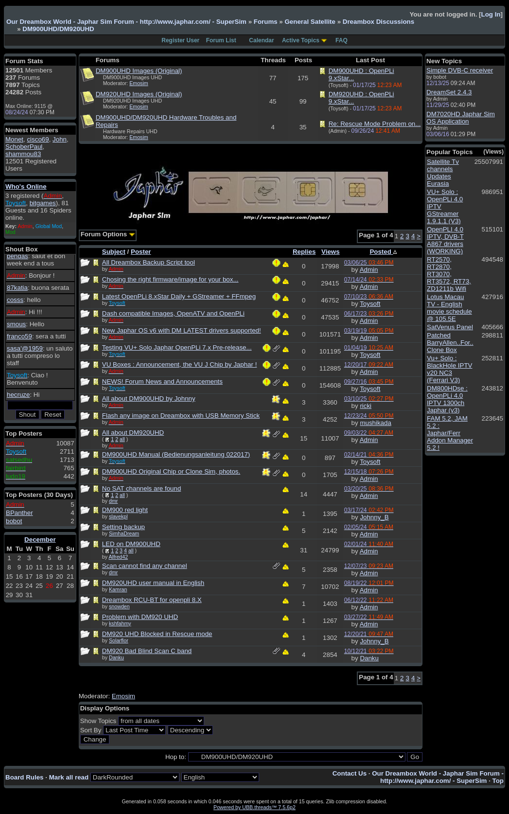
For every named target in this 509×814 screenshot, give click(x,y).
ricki (365, 405)
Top (498, 780)
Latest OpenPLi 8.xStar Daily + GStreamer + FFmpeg (179, 296)
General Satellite (309, 21)
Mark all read (69, 777)
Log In (491, 14)
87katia (17, 287)
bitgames (43, 203)
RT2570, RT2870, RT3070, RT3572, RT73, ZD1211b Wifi (449, 274)
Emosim (138, 83)
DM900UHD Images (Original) (139, 70)
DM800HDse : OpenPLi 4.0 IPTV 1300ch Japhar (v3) (447, 399)
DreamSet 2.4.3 (449, 92)
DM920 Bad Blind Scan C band (147, 651)
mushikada (375, 422)
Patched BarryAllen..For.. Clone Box (450, 343)
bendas (17, 256)
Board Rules (24, 777)
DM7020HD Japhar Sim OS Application (460, 117)
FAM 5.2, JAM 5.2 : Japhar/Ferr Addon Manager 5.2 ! (450, 433)
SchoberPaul (23, 146)
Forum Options (108, 234)
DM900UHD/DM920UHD (58, 29)
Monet (14, 139)
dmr (113, 501)
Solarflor (118, 640)
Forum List (221, 40)
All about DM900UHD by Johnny (148, 398)
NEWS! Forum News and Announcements (162, 381)
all (122, 439)
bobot (14, 521)
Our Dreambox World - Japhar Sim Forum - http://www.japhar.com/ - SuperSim (126, 21)
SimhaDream (124, 533)
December (39, 539)
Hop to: (175, 757)
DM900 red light (125, 509)
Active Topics (300, 40)
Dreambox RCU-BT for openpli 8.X (152, 599)
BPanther (19, 512)
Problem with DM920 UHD (140, 616)
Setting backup (123, 527)
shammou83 (23, 154)
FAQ (341, 40)
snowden (119, 606)
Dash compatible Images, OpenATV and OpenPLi (173, 313)
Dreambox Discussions (378, 21)
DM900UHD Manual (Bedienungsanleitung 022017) (176, 454)
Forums (266, 21)
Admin (369, 269)
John (60, 139)
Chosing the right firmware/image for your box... (170, 279)
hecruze (18, 394)
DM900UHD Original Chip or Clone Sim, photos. (171, 471)
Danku (116, 657)
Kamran (118, 589)
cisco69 (38, 139)
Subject (113, 251)
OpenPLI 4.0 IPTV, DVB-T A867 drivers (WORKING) (445, 240)
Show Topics (98, 721)
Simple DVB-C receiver (459, 70)
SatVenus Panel (450, 327)
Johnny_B (374, 517)
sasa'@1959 (25, 348)
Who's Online (26, 186)
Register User (180, 40)
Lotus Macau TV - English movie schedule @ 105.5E (449, 307)
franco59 (19, 336)
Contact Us (350, 773)
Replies (304, 251)
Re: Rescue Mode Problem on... (375, 123)
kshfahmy (120, 623)
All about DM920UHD (133, 432)
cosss (15, 299)
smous (16, 324)
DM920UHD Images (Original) (139, 94)
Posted (382, 251)
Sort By (91, 730)
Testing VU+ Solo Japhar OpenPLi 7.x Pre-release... (177, 347)
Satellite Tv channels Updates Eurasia (443, 172)
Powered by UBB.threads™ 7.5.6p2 (254, 807)
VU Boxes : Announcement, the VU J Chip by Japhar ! (179, 364)
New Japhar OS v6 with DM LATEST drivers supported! (181, 330)
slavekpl (118, 516)
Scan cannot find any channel (144, 565)
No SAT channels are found (141, 488)
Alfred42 (118, 557)
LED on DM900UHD (131, 544)
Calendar (261, 40)
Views (330, 251)
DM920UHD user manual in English (153, 582)
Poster (141, 251)
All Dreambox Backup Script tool (148, 262)
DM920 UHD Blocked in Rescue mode (157, 633)
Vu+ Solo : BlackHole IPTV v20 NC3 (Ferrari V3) (449, 369)
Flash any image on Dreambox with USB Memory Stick (181, 415)
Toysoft (370, 303)
